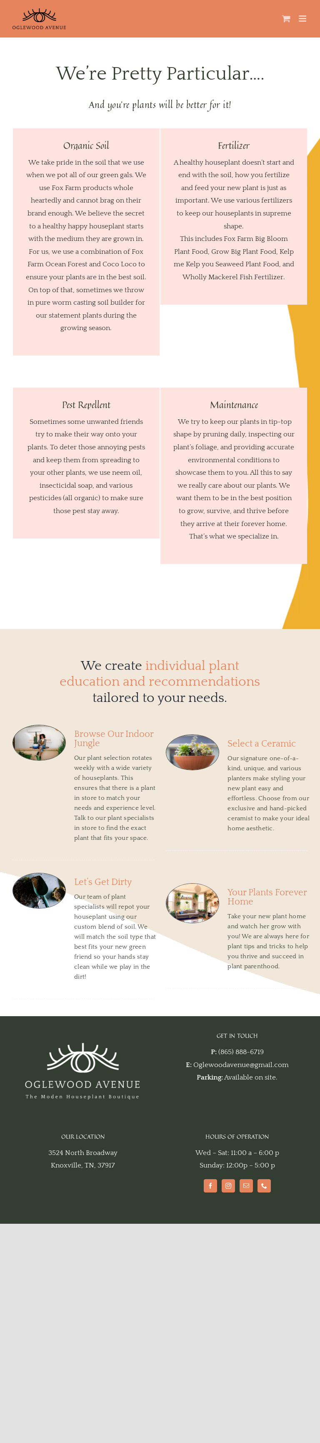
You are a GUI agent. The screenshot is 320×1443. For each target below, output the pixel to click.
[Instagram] (228, 1185)
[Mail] (246, 1185)
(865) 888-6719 (241, 1052)
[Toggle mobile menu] (303, 18)
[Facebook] (210, 1185)
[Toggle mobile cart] (286, 18)
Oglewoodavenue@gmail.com (241, 1065)
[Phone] (264, 1185)
